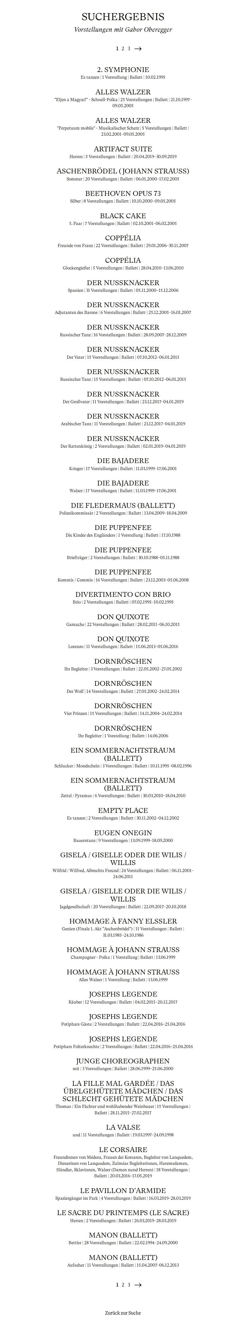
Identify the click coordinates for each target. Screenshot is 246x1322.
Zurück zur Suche (123, 1313)
